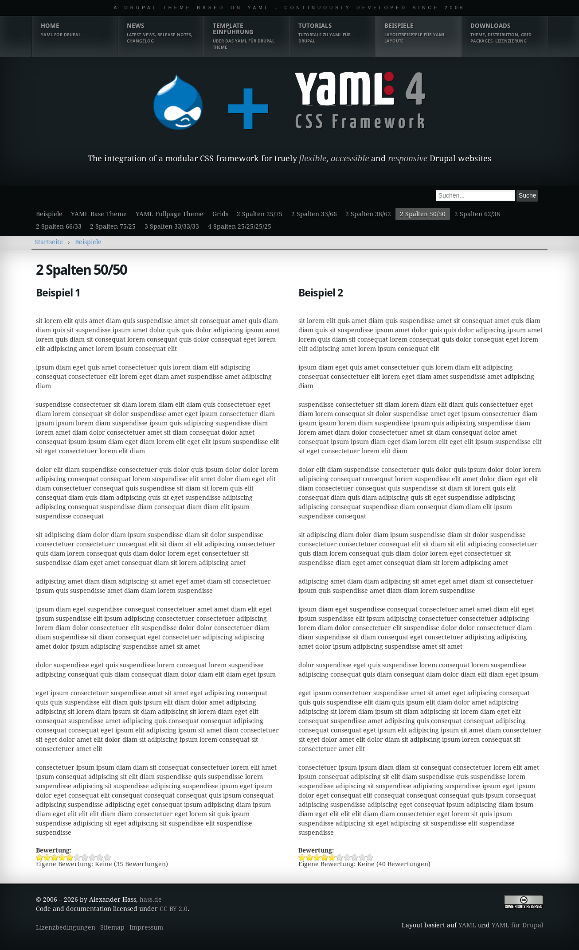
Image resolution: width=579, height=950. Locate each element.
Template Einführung (247, 36)
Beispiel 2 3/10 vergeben (317, 857)
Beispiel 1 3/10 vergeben (55, 857)
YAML (467, 925)
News (161, 33)
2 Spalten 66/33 (59, 226)
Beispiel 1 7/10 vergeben (85, 857)
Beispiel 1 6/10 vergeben (77, 857)
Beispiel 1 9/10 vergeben (100, 857)
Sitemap (112, 927)
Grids (220, 214)
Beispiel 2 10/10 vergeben (370, 857)
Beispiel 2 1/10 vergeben (302, 857)
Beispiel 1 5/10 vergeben (70, 857)
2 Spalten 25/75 (259, 214)
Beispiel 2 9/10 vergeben (362, 857)
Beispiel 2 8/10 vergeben (355, 857)
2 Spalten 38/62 (368, 214)
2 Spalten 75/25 (113, 226)
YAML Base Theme (99, 214)
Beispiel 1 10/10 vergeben (107, 857)
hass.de (151, 899)
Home (75, 30)
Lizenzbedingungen (65, 927)
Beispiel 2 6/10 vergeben (340, 857)
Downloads (504, 33)
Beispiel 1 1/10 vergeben (39, 857)
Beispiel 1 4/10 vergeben (62, 857)
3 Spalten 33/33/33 (172, 226)
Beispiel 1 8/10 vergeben (92, 857)
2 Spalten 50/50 (423, 214)
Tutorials (332, 33)
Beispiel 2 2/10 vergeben (309, 857)
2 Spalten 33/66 (314, 214)
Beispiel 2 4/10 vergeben (325, 857)
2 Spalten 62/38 (477, 214)
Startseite (49, 241)
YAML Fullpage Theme (169, 214)
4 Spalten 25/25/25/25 (239, 226)
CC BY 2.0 (174, 908)
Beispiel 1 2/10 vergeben (47, 857)
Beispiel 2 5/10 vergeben (332, 857)
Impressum (146, 927)
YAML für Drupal (517, 925)
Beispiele (418, 33)
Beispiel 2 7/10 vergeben (347, 857)
